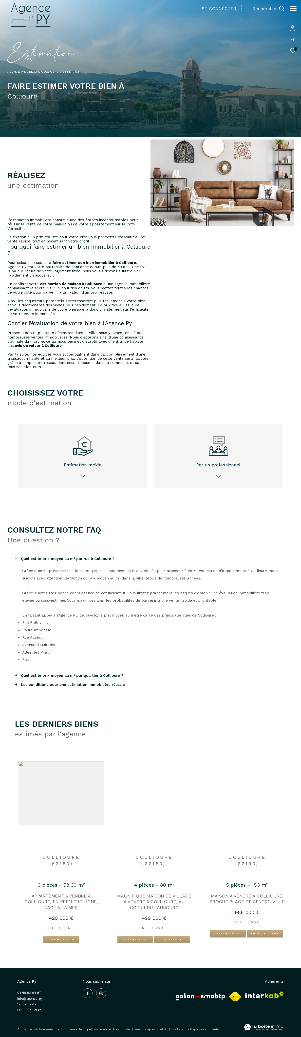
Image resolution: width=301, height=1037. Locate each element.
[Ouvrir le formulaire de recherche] (266, 8)
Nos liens (178, 1029)
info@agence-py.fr (31, 998)
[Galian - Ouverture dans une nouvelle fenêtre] (200, 996)
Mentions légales (145, 1029)
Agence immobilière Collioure (32, 71)
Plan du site (123, 1029)
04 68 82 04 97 (29, 993)
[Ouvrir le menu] (293, 8)
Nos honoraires (102, 1029)
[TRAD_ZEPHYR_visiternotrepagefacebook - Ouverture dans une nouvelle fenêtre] (88, 993)
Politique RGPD (197, 1029)
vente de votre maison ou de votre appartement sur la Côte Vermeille (71, 226)
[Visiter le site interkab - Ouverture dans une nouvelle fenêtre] (264, 995)
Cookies (215, 1029)
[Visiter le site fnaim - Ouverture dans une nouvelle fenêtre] (235, 997)
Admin (164, 1029)
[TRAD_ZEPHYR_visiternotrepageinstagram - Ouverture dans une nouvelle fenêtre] (101, 993)
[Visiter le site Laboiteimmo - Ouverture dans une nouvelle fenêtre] (263, 1027)
